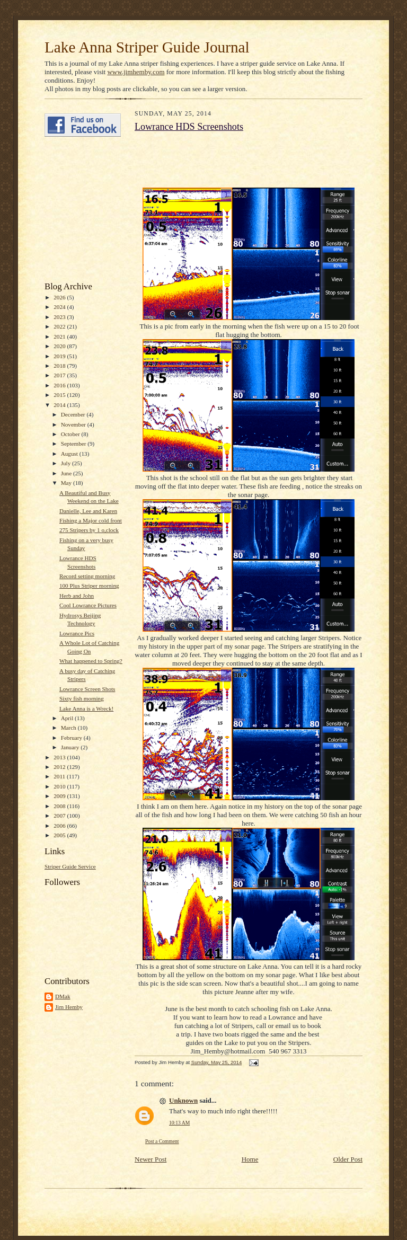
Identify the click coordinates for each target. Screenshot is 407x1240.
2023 (60, 317)
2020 (60, 346)
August (70, 453)
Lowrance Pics (76, 633)
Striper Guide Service (70, 866)
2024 (60, 307)
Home (250, 1159)
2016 (60, 385)
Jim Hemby (69, 1007)
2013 (60, 757)
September (74, 443)
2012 (60, 767)
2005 (60, 835)
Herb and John (76, 595)
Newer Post (150, 1159)
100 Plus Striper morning (89, 585)
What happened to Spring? (90, 661)
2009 (60, 796)
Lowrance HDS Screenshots (189, 126)
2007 (60, 815)
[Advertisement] (76, 209)
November (74, 424)
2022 (60, 326)
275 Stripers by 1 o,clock (89, 530)
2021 (60, 336)
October (71, 434)
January (71, 747)
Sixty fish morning (81, 698)
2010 (60, 786)
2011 (60, 776)
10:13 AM (179, 1123)
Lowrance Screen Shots (87, 689)
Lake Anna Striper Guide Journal (147, 47)
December (74, 414)
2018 (60, 365)
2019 (60, 356)
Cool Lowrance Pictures (88, 605)
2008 (60, 806)
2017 (60, 375)
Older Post (347, 1159)
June (67, 473)
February (72, 737)
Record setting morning (87, 576)
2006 (60, 825)
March (69, 727)
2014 (60, 405)
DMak (62, 996)
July (66, 463)
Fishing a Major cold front (90, 520)
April (68, 718)
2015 (60, 395)
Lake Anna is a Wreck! (86, 708)
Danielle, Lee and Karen (88, 511)
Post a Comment (162, 1141)
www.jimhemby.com (135, 72)
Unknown (183, 1100)
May (67, 483)
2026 (60, 297)
